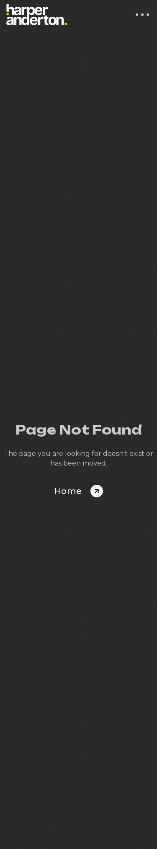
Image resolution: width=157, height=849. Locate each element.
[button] (142, 14)
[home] (36, 14)
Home (68, 491)
